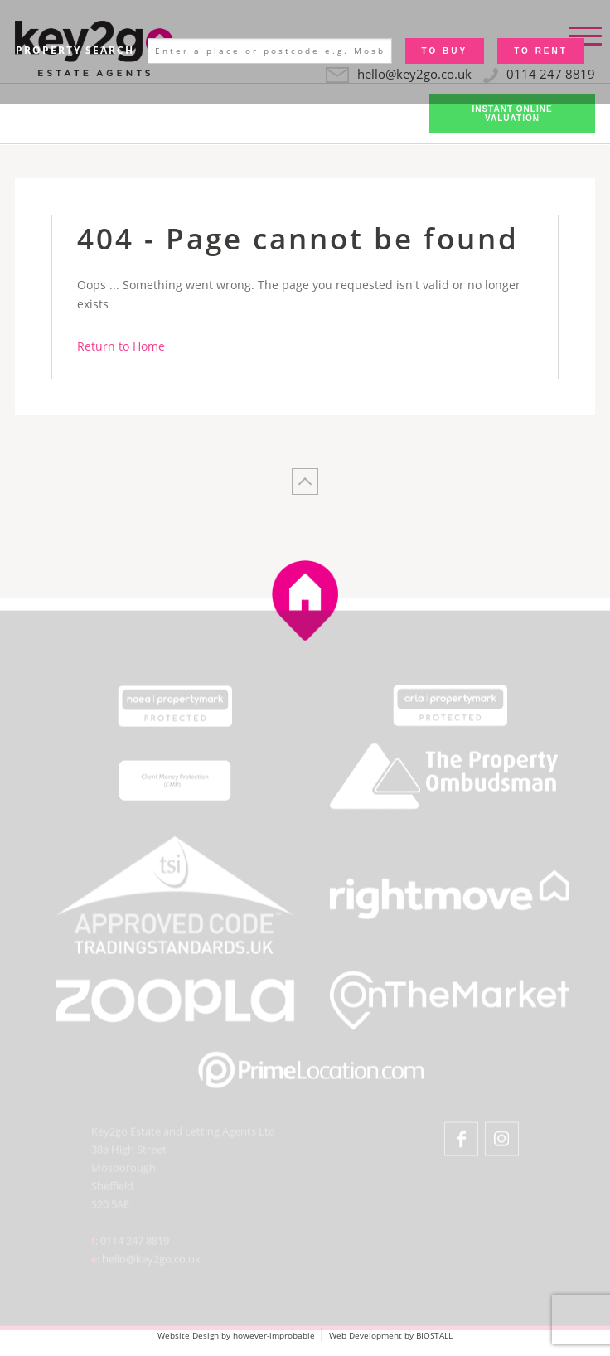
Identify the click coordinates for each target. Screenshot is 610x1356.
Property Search (75, 50)
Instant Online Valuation (512, 113)
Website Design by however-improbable (236, 1335)
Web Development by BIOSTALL (391, 1335)
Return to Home (121, 346)
